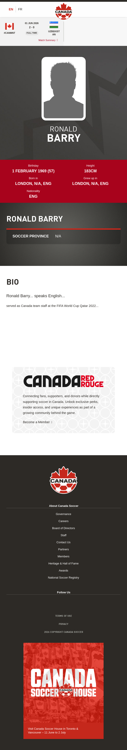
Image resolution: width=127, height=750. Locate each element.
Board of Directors (63, 528)
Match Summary (46, 40)
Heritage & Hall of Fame (63, 563)
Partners (63, 549)
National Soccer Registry (63, 577)
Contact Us (63, 542)
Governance (63, 514)
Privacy (63, 624)
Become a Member (36, 422)
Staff (63, 535)
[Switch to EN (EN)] (11, 9)
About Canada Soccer (63, 506)
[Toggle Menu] (118, 9)
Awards (63, 570)
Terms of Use (63, 615)
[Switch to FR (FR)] (20, 9)
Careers (64, 521)
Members (63, 556)
